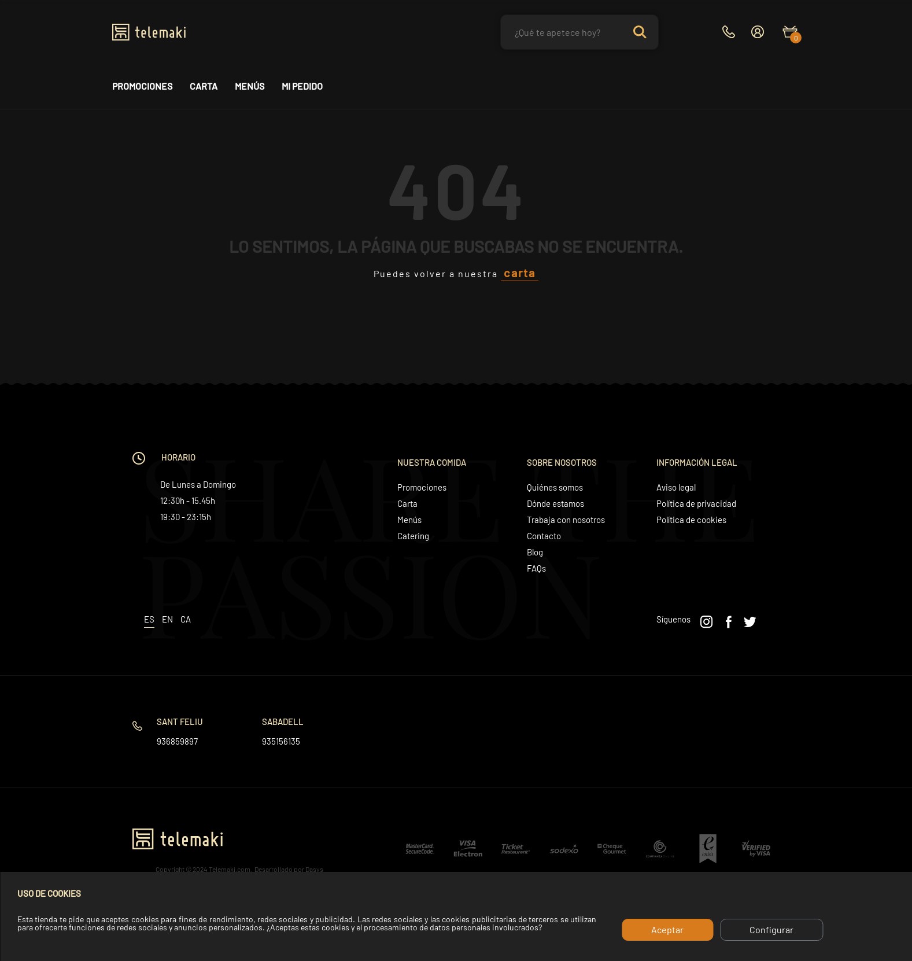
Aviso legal (676, 487)
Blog (535, 552)
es (149, 619)
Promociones (142, 86)
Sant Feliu (180, 721)
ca (185, 619)
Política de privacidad (696, 503)
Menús (249, 86)
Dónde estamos (555, 503)
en (167, 619)
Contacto (544, 536)
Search (639, 32)
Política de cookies (691, 519)
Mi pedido (302, 86)
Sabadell (283, 721)
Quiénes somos (555, 487)
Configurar (771, 929)
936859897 (177, 741)
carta (520, 272)
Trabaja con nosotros (566, 519)
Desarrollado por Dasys (288, 869)
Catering (413, 536)
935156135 (281, 741)
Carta (203, 86)
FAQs (536, 568)
